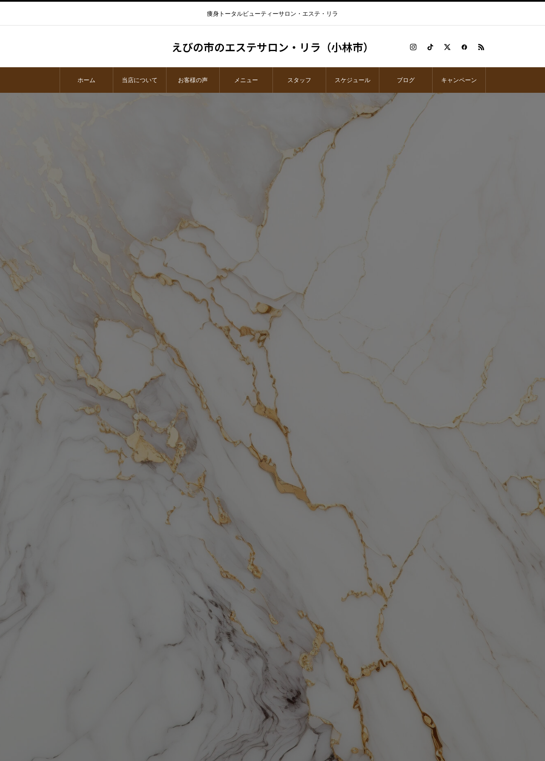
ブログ (406, 80)
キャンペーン (459, 80)
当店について (140, 80)
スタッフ (299, 80)
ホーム (86, 80)
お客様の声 (193, 80)
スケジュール (352, 80)
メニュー (246, 80)
